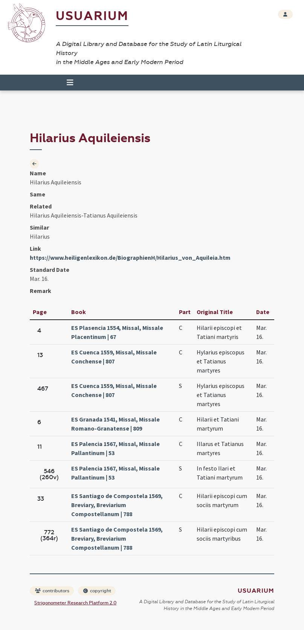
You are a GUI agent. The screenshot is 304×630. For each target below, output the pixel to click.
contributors (52, 590)
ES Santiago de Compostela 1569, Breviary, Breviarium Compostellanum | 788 (117, 505)
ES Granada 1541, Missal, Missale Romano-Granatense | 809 (115, 423)
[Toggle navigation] (70, 82)
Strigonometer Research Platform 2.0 (75, 602)
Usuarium (92, 16)
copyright (97, 590)
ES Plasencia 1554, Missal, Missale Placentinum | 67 (117, 332)
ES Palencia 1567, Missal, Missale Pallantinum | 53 (115, 448)
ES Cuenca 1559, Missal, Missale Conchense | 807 (114, 356)
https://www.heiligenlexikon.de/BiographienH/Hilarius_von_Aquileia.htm (130, 257)
